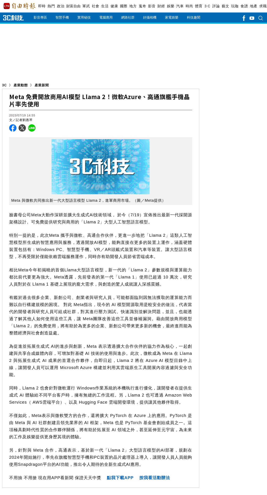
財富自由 (73, 6)
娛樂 (170, 6)
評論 (216, 6)
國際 (123, 6)
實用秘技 (84, 17)
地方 (133, 6)
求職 (263, 6)
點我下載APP (120, 477)
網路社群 (128, 17)
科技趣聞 (193, 17)
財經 (161, 6)
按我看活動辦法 (154, 477)
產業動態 (21, 85)
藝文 (225, 6)
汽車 (180, 6)
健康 (114, 6)
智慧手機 (62, 17)
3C (4, 85)
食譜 (244, 6)
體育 (198, 6)
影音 (151, 6)
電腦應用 (106, 17)
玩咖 (234, 6)
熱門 (51, 6)
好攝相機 (149, 17)
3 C (207, 6)
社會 (95, 6)
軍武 (86, 6)
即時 (41, 6)
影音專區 (40, 17)
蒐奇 (142, 6)
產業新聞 (42, 85)
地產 (253, 6)
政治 (60, 6)
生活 (104, 6)
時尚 (189, 6)
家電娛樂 (171, 17)
